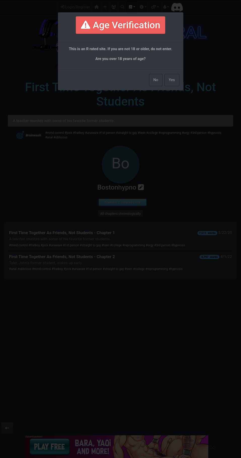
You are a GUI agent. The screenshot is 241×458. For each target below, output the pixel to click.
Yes (172, 80)
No (155, 80)
